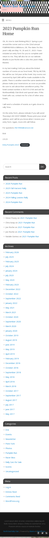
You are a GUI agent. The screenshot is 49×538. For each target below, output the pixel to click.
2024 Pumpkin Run (13, 202)
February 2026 (12, 252)
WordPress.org (12, 501)
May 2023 (10, 280)
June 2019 (10, 344)
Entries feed (11, 491)
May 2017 (10, 414)
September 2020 (13, 321)
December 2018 (12, 363)
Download (24, 145)
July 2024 (9, 266)
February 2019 (12, 358)
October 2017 (11, 391)
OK (41, 166)
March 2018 (10, 386)
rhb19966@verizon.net (24, 128)
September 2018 (13, 372)
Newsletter (10, 439)
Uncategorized (12, 471)
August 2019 (11, 340)
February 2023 (12, 284)
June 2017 (10, 409)
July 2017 (9, 404)
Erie (7, 429)
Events (8, 434)
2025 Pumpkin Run (13, 193)
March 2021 (10, 312)
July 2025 (9, 257)
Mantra (32, 531)
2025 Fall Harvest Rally (15, 188)
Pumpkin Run (11, 453)
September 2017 (13, 395)
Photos (8, 448)
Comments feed (12, 496)
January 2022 (11, 303)
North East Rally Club (18, 6)
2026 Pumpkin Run (13, 183)
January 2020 (11, 330)
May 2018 (10, 377)
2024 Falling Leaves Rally (16, 197)
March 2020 (10, 326)
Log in (8, 487)
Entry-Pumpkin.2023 (11, 145)
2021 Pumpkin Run (28, 218)
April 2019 (10, 354)
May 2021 (10, 307)
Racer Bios (10, 457)
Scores (8, 466)
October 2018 (11, 367)
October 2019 (11, 335)
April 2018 (10, 381)
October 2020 (11, 317)
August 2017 (11, 400)
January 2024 (11, 270)
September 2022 (13, 298)
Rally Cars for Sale (13, 462)
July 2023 (9, 275)
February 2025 (12, 261)
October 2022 (11, 293)
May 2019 (10, 349)
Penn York (10, 443)
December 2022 (12, 289)
